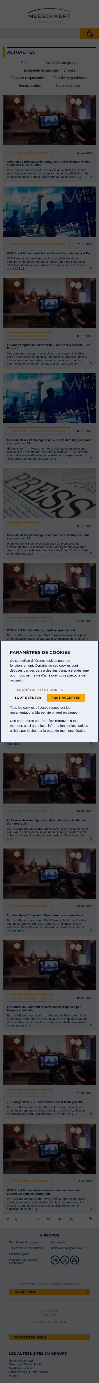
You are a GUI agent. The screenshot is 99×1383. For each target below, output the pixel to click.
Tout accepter (66, 698)
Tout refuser (27, 698)
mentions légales (73, 730)
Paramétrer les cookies (38, 690)
